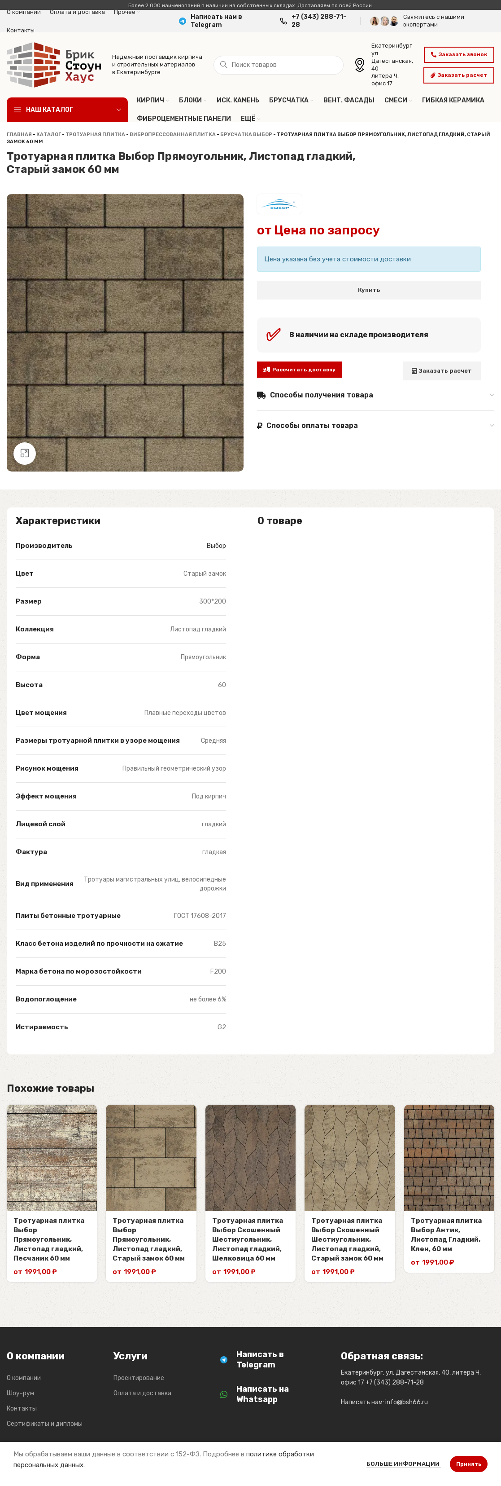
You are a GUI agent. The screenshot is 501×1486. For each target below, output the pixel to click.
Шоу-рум (20, 1393)
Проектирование (138, 1378)
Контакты (22, 1408)
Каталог (48, 134)
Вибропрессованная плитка (173, 134)
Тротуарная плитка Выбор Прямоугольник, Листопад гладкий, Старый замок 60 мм (149, 1239)
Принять (468, 1464)
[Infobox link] (225, 21)
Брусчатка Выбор (246, 134)
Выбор (216, 546)
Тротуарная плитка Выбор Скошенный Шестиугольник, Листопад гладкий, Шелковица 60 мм (247, 1239)
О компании (24, 1378)
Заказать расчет (459, 75)
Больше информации (403, 1463)
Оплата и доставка (142, 1393)
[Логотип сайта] (54, 64)
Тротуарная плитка (95, 134)
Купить (369, 290)
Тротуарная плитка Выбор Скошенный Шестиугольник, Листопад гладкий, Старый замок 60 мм (347, 1239)
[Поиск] (278, 65)
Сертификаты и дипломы (45, 1424)
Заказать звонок (459, 54)
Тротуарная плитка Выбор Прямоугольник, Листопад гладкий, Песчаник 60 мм (48, 1239)
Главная (19, 134)
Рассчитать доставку (299, 369)
